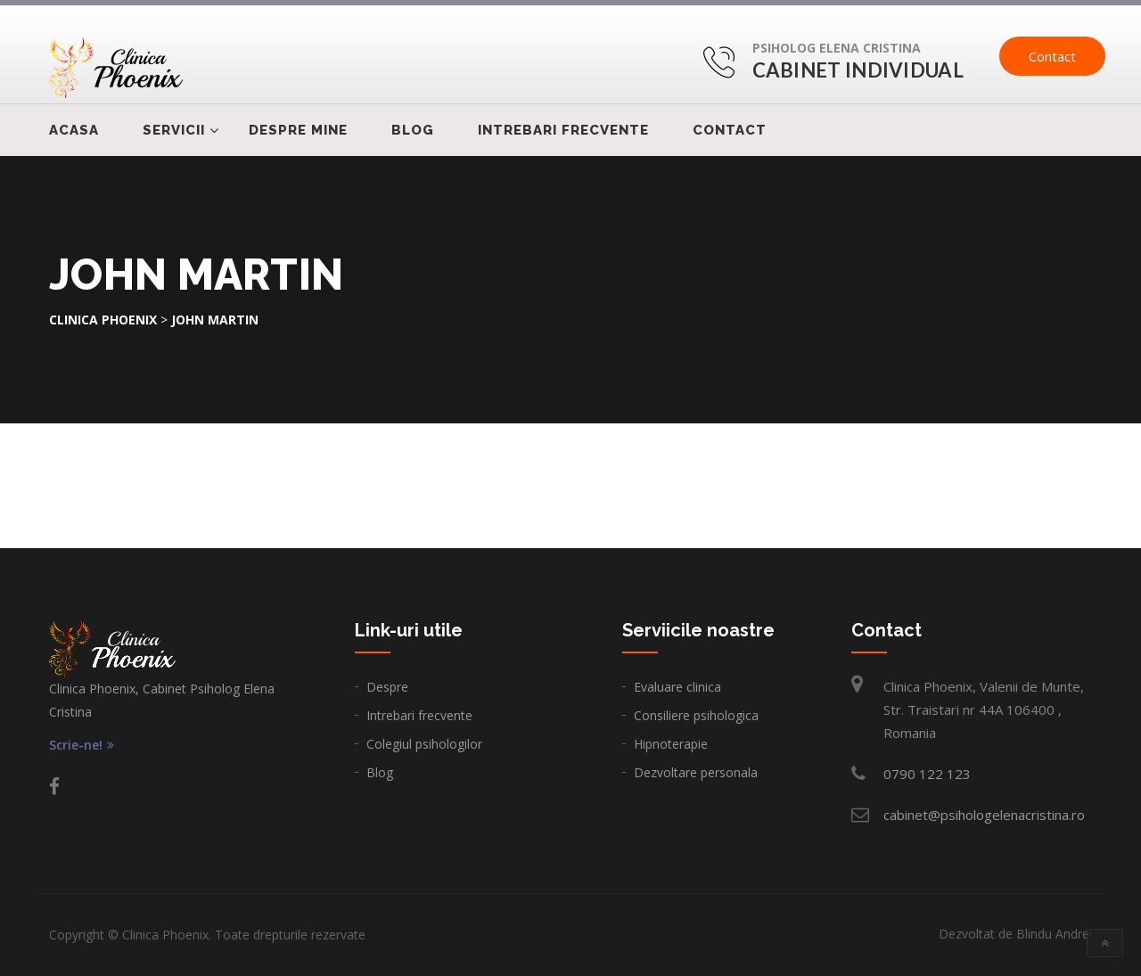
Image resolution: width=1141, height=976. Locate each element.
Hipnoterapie (671, 743)
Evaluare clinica (677, 686)
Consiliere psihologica (696, 715)
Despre (387, 686)
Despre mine (298, 130)
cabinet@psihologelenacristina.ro (984, 815)
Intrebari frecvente (563, 130)
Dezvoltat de (1015, 933)
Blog (412, 130)
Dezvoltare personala (696, 772)
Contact (1052, 56)
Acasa (74, 130)
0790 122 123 (927, 774)
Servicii (174, 130)
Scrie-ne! (81, 745)
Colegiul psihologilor (424, 743)
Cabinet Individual (858, 70)
